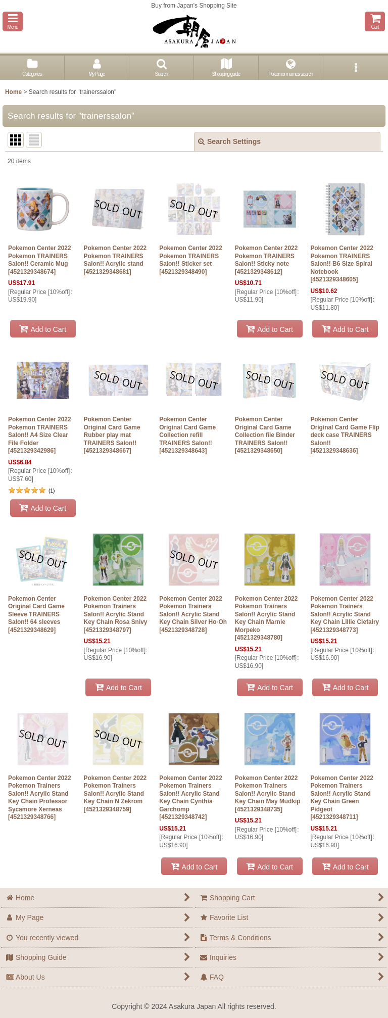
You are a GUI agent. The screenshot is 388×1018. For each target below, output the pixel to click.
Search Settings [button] (229, 141)
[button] (13, 21)
